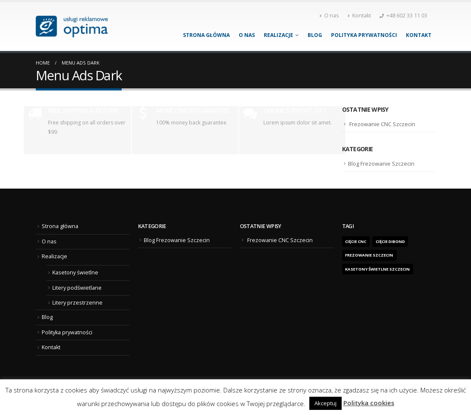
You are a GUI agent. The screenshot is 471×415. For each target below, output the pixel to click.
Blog (315, 35)
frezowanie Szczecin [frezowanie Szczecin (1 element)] (369, 255)
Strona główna (206, 35)
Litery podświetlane (77, 287)
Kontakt (359, 15)
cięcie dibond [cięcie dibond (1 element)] (390, 241)
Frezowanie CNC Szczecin (382, 124)
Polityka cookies (368, 402)
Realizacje (278, 35)
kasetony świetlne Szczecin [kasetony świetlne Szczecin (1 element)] (377, 269)
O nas (329, 15)
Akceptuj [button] (325, 403)
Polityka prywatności (364, 35)
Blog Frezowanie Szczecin (381, 163)
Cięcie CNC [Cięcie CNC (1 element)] (355, 241)
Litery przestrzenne (77, 302)
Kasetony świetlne (75, 272)
